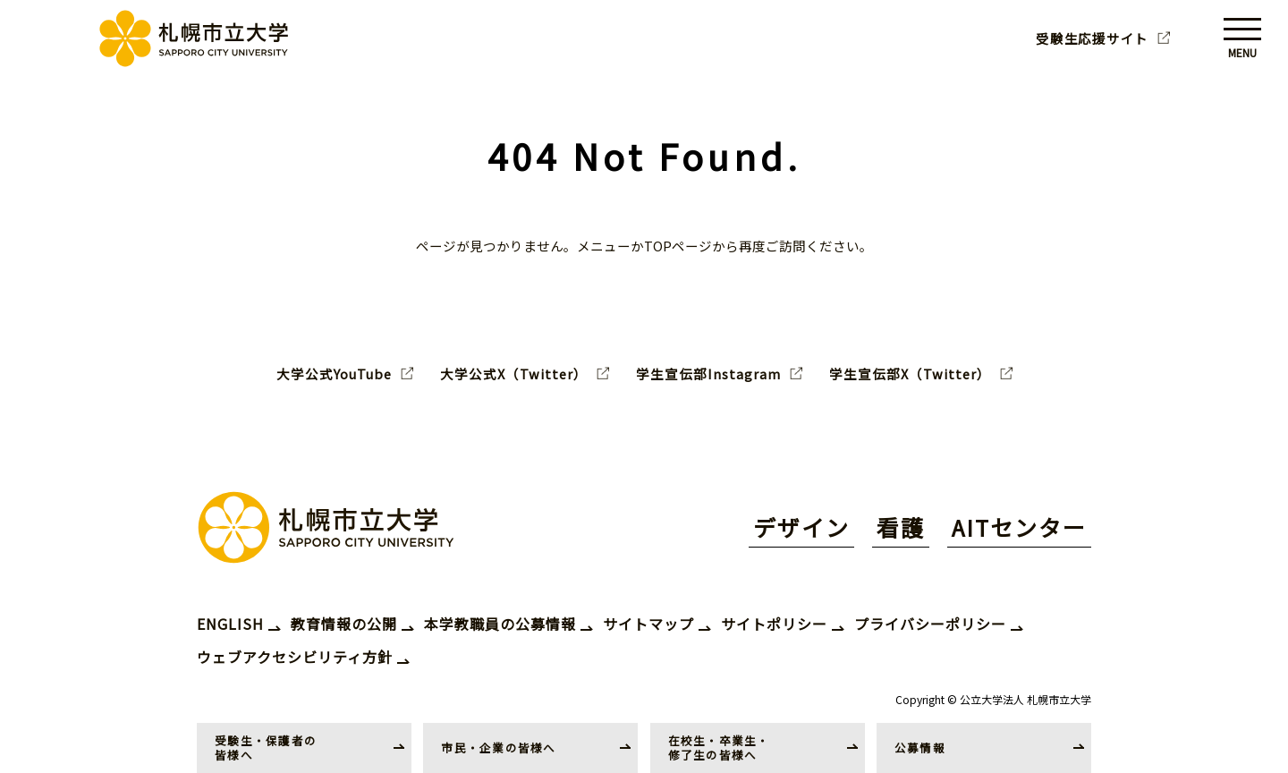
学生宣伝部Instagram (708, 374)
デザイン (801, 527)
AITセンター (1019, 527)
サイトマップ (648, 623)
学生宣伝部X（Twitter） (910, 374)
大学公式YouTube (334, 374)
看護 (901, 527)
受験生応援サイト (1092, 38)
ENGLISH (230, 623)
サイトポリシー (774, 623)
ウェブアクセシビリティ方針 (295, 656)
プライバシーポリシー (930, 623)
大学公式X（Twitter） (514, 374)
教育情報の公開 (344, 623)
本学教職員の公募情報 (500, 623)
